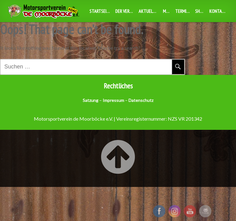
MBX (167, 11)
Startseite (100, 11)
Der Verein (125, 11)
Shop (200, 11)
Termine (183, 11)
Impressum (113, 100)
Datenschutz (140, 100)
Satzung (90, 100)
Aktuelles (149, 11)
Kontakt (218, 11)
